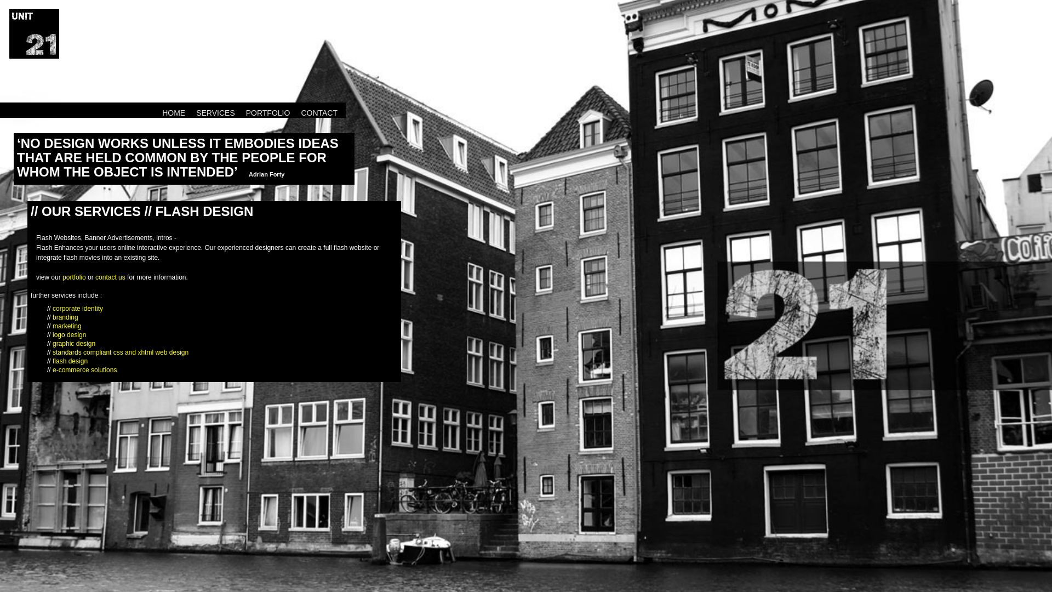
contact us (110, 277)
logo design (69, 335)
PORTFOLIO (268, 113)
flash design (70, 361)
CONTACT (319, 113)
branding (65, 317)
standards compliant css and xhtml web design (120, 352)
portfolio (74, 277)
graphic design (74, 344)
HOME (173, 113)
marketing (67, 326)
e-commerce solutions (85, 370)
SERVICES (215, 113)
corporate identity (78, 308)
